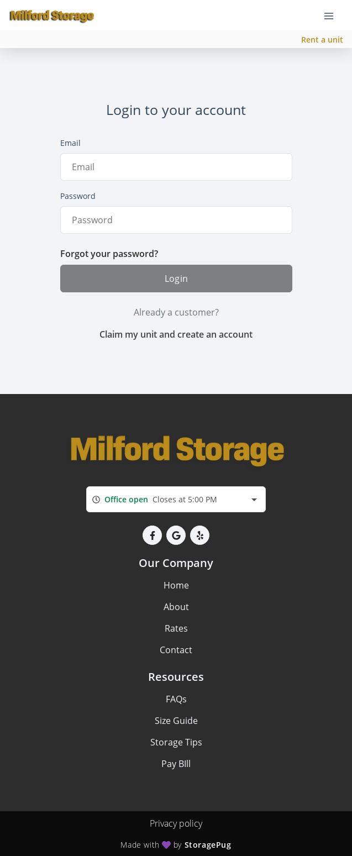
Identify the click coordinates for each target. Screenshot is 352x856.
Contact (176, 650)
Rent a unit (322, 39)
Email (70, 143)
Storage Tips (176, 742)
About (176, 607)
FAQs (176, 699)
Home (176, 585)
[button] (152, 535)
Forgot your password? (109, 254)
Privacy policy (176, 823)
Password (78, 196)
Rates (176, 628)
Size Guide (176, 721)
